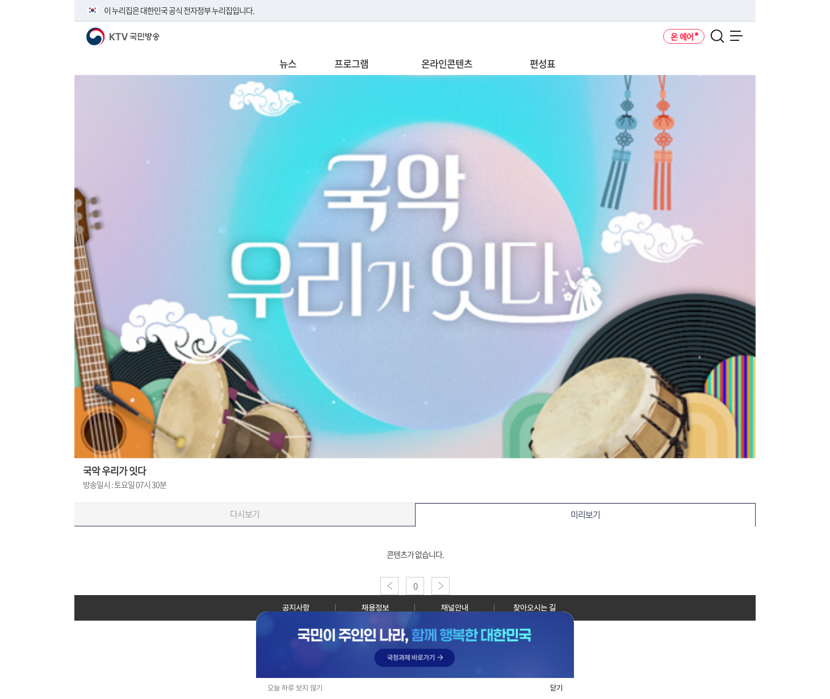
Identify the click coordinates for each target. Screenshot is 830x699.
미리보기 (585, 514)
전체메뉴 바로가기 (0, 0)
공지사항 (295, 607)
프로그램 (351, 63)
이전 (389, 586)
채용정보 (375, 607)
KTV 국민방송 (106, 32)
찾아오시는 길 (534, 607)
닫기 (556, 688)
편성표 (542, 63)
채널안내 (454, 607)
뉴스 (287, 63)
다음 (440, 586)
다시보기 (244, 514)
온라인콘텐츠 (446, 63)
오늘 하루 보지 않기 (294, 688)
